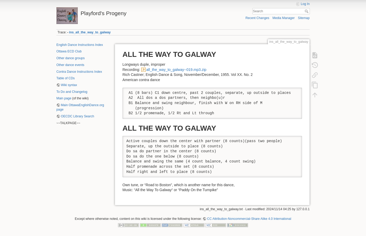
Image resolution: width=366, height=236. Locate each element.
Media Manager (284, 18)
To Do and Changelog (71, 92)
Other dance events (70, 65)
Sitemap (304, 18)
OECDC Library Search (77, 116)
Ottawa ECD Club (69, 51)
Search (307, 11)
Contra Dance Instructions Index (79, 72)
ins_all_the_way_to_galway (90, 32)
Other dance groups (70, 58)
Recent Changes (257, 18)
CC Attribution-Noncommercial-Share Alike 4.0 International (249, 219)
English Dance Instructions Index (79, 45)
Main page (63, 98)
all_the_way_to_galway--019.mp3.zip (176, 70)
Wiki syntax (69, 85)
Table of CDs (65, 78)
